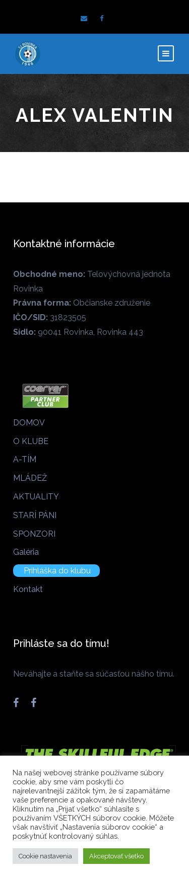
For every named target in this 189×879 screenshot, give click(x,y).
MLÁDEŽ (30, 478)
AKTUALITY (36, 496)
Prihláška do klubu (57, 570)
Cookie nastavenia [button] (45, 856)
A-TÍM (24, 459)
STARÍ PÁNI (34, 515)
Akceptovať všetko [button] (116, 856)
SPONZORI (34, 534)
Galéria (26, 552)
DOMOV (29, 422)
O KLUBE (30, 441)
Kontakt (28, 589)
